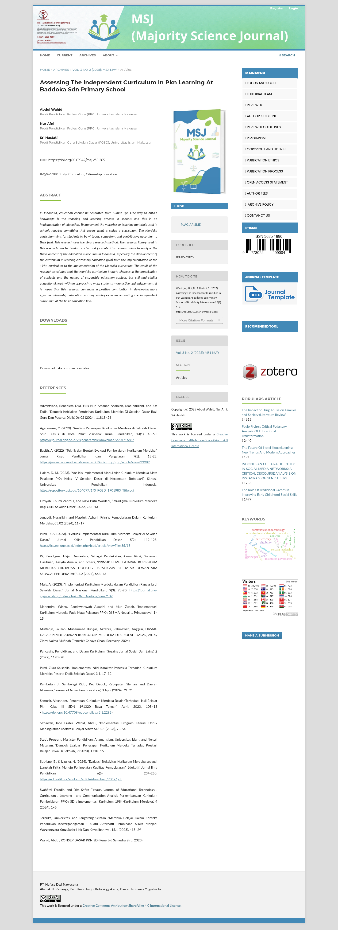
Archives (87, 55)
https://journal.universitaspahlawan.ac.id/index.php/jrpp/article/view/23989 (95, 462)
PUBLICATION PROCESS (264, 171)
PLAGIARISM (255, 138)
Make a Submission (262, 635)
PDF (180, 206)
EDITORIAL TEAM (258, 94)
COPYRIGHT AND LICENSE (265, 149)
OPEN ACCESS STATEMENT (266, 182)
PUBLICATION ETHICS (262, 160)
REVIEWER (253, 105)
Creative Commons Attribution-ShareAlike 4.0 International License (199, 440)
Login (293, 8)
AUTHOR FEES (256, 193)
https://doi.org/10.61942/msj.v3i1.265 (76, 160)
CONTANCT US (257, 215)
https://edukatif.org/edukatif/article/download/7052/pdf (81, 779)
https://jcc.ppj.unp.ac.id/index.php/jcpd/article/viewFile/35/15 (85, 545)
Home (45, 55)
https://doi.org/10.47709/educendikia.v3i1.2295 (76, 712)
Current (64, 55)
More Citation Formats (196, 320)
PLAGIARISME (191, 225)
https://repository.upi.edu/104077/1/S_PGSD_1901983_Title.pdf (87, 490)
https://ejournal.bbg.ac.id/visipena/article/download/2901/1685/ (87, 440)
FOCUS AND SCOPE (261, 83)
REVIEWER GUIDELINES (263, 127)
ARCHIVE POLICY (259, 204)
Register (277, 8)
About (109, 55)
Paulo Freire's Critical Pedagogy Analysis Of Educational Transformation (264, 431)
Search (287, 55)
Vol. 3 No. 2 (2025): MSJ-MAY (94, 69)
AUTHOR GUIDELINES (262, 116)
